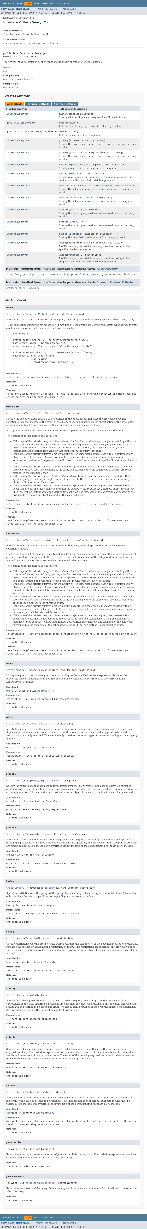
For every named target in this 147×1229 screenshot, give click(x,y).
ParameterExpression (39, 131)
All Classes (69, 9)
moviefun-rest (26, 79)
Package (17, 3)
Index (59, 3)
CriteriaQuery (16, 114)
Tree (36, 3)
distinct (64, 114)
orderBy (64, 209)
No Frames (51, 9)
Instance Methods (38, 104)
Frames (40, 9)
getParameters (68, 131)
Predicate (75, 173)
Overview (6, 3)
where (62, 242)
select (63, 234)
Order (30, 122)
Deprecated (47, 3)
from (9, 274)
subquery (33, 288)
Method (43, 13)
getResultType (79, 274)
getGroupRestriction (55, 274)
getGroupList (31, 274)
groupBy (64, 140)
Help (66, 3)
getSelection (113, 274)
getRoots (96, 274)
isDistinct (130, 274)
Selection (102, 185)
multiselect (66, 185)
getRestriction (15, 288)
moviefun (8, 79)
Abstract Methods (65, 104)
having (63, 164)
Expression (76, 140)
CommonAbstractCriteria (43, 43)
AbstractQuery (12, 43)
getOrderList (67, 122)
